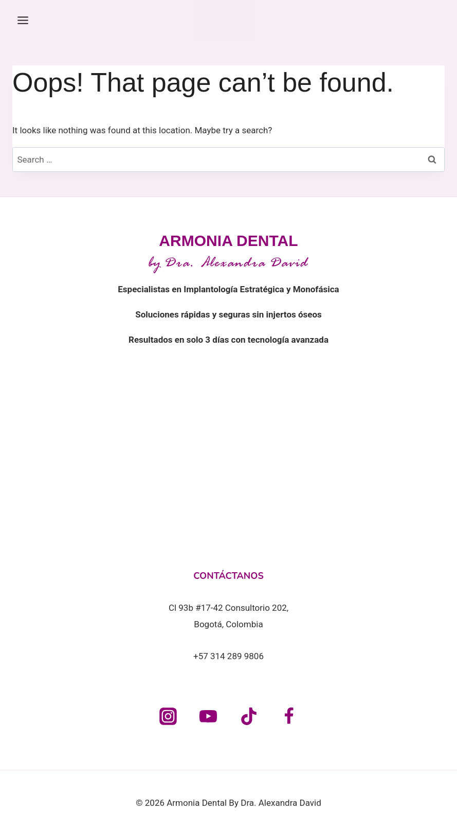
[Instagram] (168, 716)
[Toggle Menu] (22, 20)
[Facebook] (288, 716)
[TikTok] (248, 716)
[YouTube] (208, 716)
